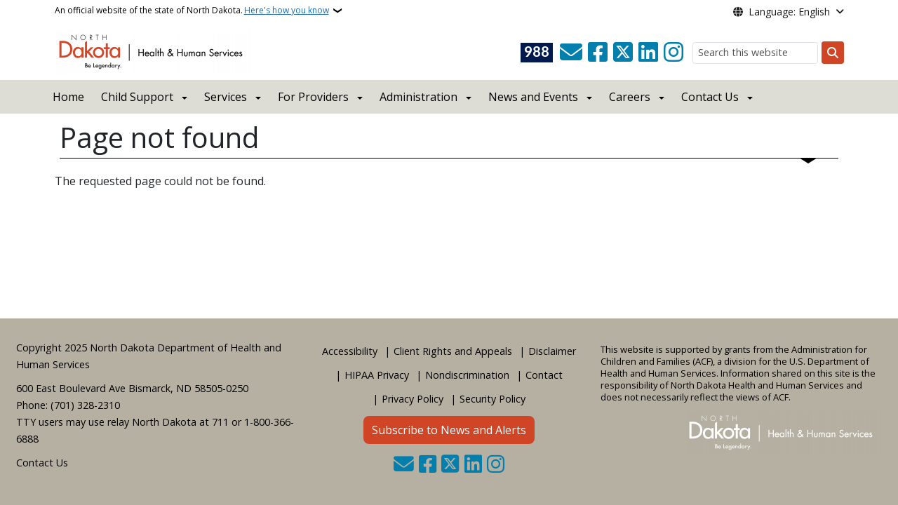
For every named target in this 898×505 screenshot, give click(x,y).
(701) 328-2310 (85, 405)
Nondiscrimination (467, 375)
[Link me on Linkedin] (648, 53)
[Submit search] (833, 52)
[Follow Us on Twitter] (623, 53)
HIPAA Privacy (376, 375)
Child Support (137, 97)
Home (68, 97)
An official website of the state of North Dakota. (192, 10)
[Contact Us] (571, 53)
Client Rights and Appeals (453, 351)
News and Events (533, 97)
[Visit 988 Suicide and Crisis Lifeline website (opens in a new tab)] (536, 52)
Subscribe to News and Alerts (449, 430)
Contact (544, 375)
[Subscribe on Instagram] (673, 53)
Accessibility (349, 351)
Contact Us (42, 462)
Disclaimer (552, 351)
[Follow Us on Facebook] (598, 53)
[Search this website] (755, 53)
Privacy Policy (412, 398)
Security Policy (492, 398)
